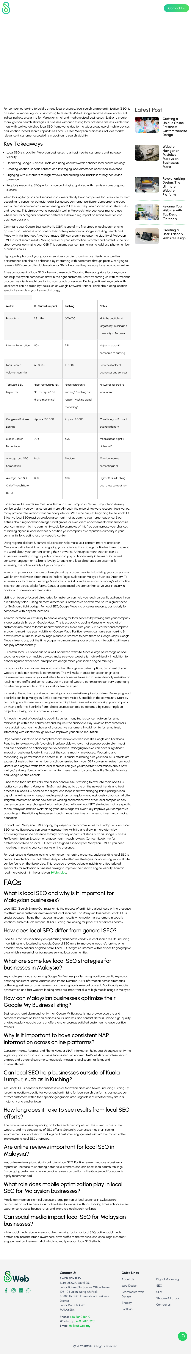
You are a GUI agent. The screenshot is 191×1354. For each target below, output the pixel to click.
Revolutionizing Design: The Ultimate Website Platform (174, 186)
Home (48, 8)
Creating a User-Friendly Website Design (174, 234)
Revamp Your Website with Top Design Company (173, 212)
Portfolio (140, 8)
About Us (123, 8)
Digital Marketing (98, 8)
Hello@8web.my (79, 1325)
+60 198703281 (85, 1321)
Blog (154, 8)
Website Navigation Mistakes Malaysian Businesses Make (171, 157)
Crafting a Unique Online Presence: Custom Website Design (175, 127)
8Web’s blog (58, 872)
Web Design (68, 8)
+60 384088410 (80, 1317)
